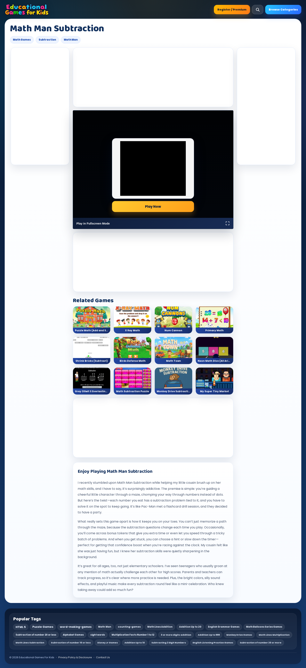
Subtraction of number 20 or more (260, 642)
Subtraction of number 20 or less (36, 634)
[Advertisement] (40, 106)
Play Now (153, 206)
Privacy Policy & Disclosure (75, 657)
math (82, 488)
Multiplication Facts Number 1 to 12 (133, 634)
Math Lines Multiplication (274, 634)
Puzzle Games (42, 627)
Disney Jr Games (107, 642)
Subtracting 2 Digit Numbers (168, 642)
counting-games (129, 626)
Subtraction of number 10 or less (71, 642)
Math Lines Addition (160, 626)
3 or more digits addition (176, 634)
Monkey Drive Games (239, 634)
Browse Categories (283, 10)
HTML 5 (21, 627)
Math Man (71, 40)
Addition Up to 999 (209, 634)
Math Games (22, 40)
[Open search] (257, 9)
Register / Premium (231, 10)
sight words (97, 634)
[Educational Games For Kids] (27, 9)
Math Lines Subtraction (30, 642)
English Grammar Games (223, 626)
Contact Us (103, 657)
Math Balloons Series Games (264, 626)
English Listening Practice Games (213, 642)
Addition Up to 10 (135, 642)
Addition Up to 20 (190, 626)
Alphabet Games (73, 634)
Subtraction (47, 40)
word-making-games (76, 627)
